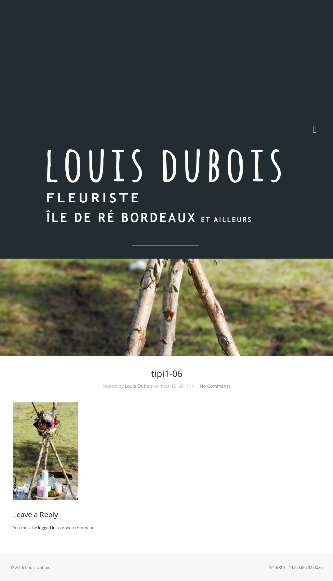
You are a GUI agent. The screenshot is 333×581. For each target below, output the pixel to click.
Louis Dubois (139, 386)
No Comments (215, 386)
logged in (47, 528)
